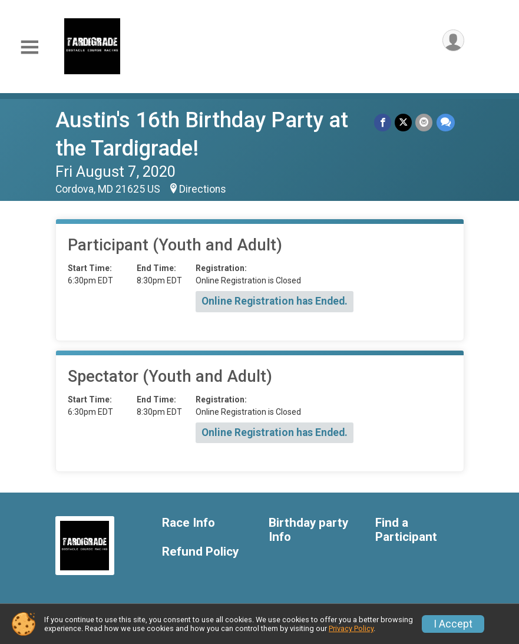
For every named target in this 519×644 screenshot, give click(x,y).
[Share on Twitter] (403, 122)
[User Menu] (453, 40)
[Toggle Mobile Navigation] (29, 47)
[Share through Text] (446, 122)
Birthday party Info (308, 530)
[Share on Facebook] (383, 122)
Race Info (188, 523)
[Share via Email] (424, 122)
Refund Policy (200, 552)
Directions (202, 189)
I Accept (453, 624)
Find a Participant (406, 530)
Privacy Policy (351, 628)
